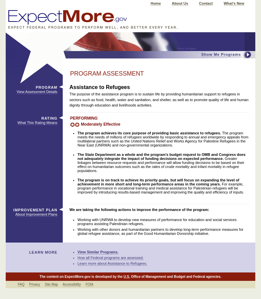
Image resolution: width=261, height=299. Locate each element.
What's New (234, 3)
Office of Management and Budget (158, 277)
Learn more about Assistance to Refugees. (112, 263)
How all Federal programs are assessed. (110, 258)
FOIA (89, 284)
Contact (206, 3)
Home (156, 3)
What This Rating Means (37, 123)
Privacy (34, 284)
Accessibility (72, 284)
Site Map (51, 284)
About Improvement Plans (36, 214)
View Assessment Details (37, 92)
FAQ (21, 284)
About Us (180, 3)
